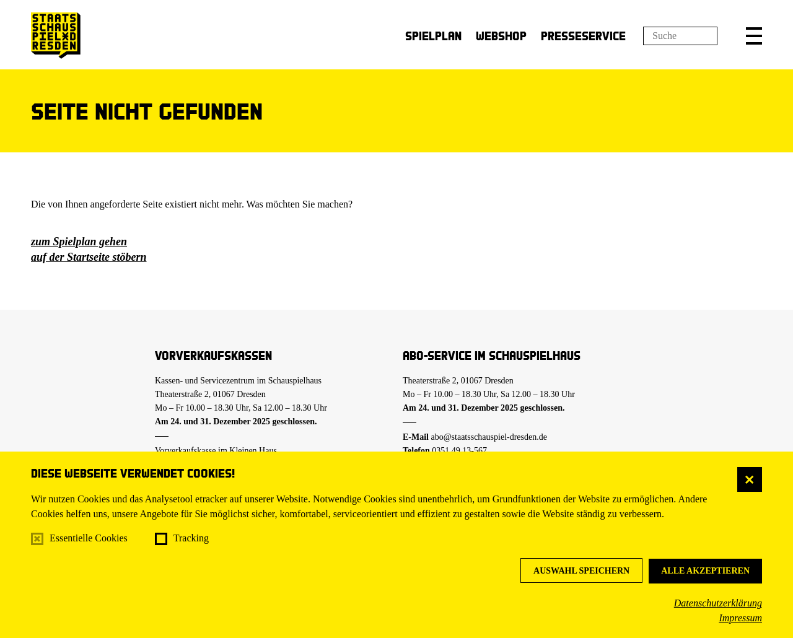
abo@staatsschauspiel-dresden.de (489, 437)
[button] (754, 36)
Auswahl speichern (581, 570)
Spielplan (433, 35)
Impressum (740, 618)
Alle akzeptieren (705, 570)
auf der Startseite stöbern (89, 257)
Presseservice (583, 35)
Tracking (191, 538)
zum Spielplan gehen (79, 241)
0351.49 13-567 (459, 450)
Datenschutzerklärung (718, 603)
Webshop (501, 35)
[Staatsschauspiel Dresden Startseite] (56, 35)
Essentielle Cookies (89, 538)
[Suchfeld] (680, 36)
